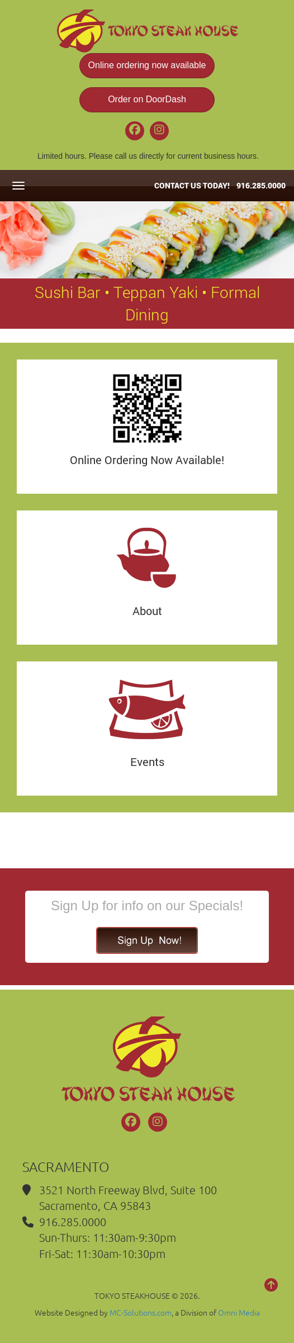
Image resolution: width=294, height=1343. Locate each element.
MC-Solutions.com (141, 1312)
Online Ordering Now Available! (147, 459)
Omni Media (239, 1312)
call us (126, 156)
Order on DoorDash (147, 99)
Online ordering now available (147, 65)
